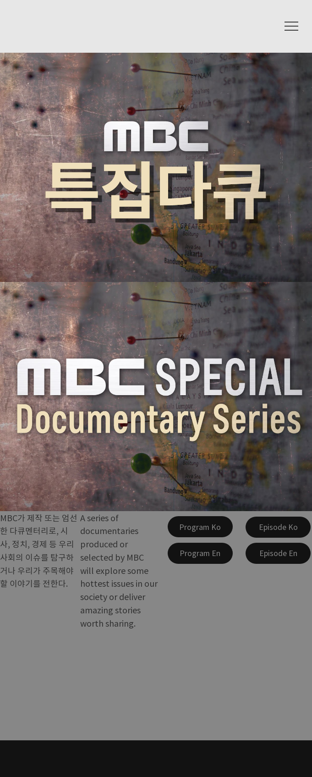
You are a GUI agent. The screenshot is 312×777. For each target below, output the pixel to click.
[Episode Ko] (278, 527)
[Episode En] (278, 553)
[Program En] (200, 553)
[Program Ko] (200, 526)
